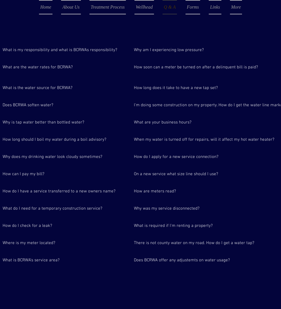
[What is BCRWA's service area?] (44, 260)
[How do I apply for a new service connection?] (196, 156)
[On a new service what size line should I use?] (196, 174)
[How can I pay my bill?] (65, 174)
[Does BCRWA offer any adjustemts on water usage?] (196, 260)
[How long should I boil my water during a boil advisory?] (65, 139)
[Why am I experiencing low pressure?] (196, 50)
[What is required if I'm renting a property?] (196, 225)
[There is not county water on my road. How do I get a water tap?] (196, 243)
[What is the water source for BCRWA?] (65, 87)
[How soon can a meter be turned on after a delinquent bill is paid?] (196, 67)
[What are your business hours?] (196, 122)
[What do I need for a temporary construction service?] (65, 208)
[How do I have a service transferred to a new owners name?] (65, 191)
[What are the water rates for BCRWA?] (65, 67)
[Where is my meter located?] (65, 243)
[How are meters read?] (196, 191)
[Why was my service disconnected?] (196, 208)
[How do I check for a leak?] (65, 225)
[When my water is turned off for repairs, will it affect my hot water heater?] (204, 139)
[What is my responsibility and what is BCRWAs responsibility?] (65, 50)
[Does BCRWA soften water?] (65, 105)
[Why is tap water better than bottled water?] (65, 122)
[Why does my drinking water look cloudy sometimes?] (65, 156)
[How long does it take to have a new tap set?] (196, 87)
